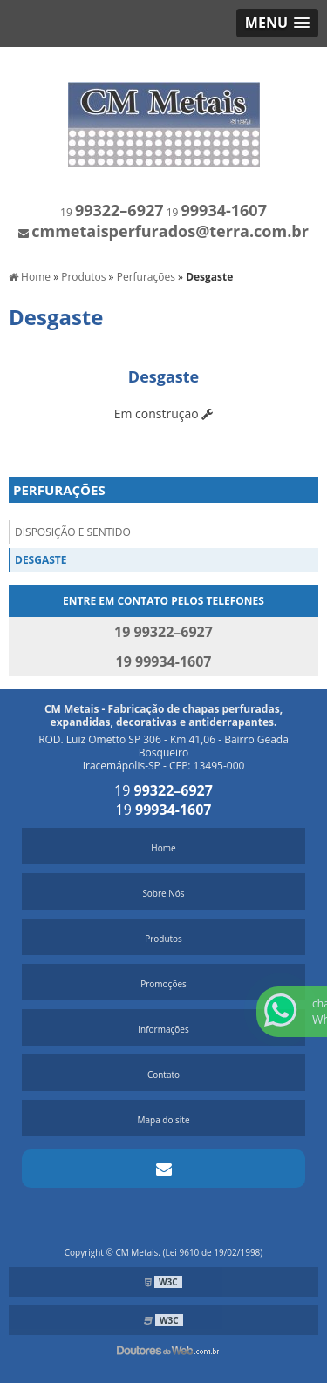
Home (163, 848)
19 (111, 212)
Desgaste (40, 560)
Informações (163, 1029)
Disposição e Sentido (73, 532)
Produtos (163, 938)
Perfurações (59, 489)
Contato (163, 1074)
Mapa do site (163, 1120)
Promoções (163, 984)
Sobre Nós (163, 893)
